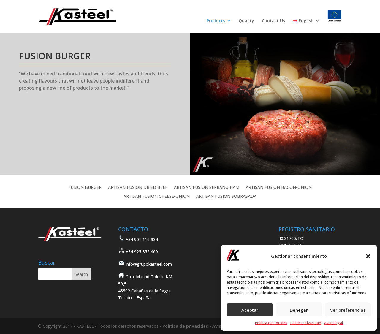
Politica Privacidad (305, 322)
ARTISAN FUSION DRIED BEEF (137, 187)
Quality (246, 21)
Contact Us (273, 21)
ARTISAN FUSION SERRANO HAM (206, 187)
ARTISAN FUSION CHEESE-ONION (157, 196)
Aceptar (249, 310)
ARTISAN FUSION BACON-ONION (279, 187)
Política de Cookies (271, 322)
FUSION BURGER (85, 187)
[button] (368, 256)
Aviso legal (333, 322)
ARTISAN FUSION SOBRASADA (226, 196)
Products (216, 21)
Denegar (299, 310)
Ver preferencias (348, 310)
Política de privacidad (185, 326)
